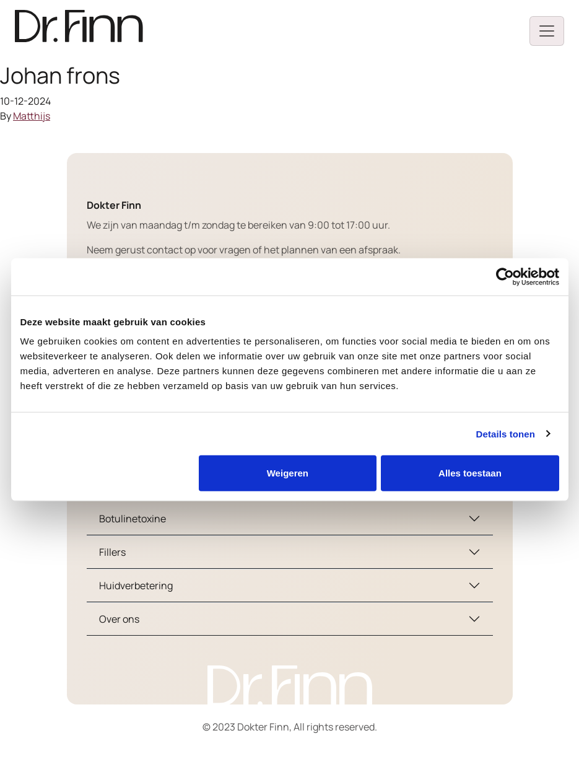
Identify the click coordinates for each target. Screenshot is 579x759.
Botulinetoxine (132, 518)
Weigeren (287, 473)
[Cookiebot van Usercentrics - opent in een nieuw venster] (505, 276)
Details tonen (505, 433)
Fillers (112, 552)
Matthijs (31, 116)
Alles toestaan (470, 473)
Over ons (119, 619)
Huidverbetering (136, 585)
